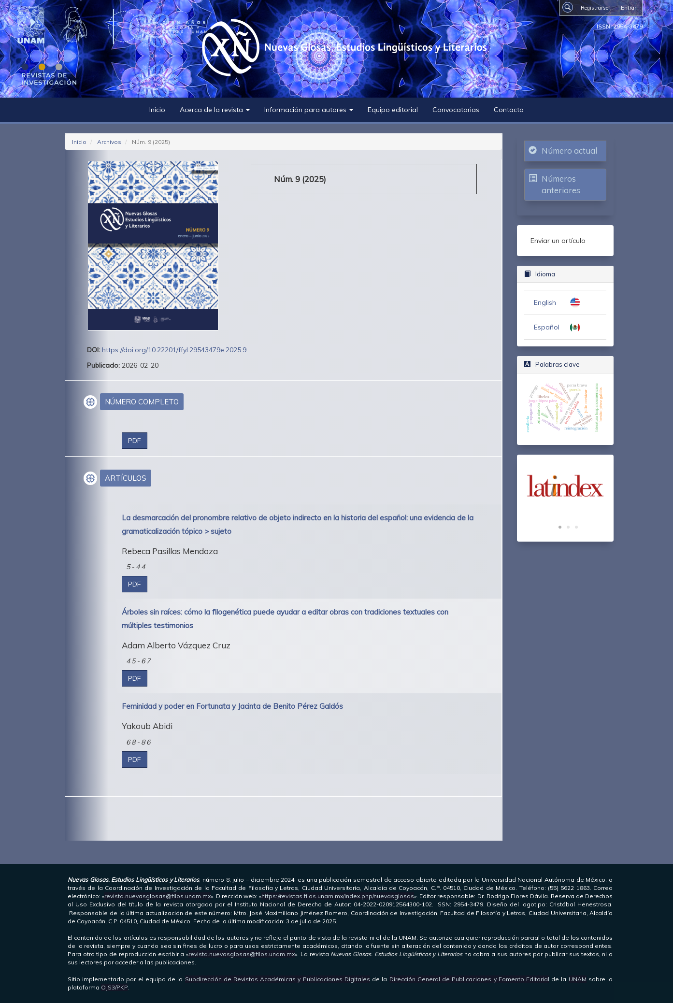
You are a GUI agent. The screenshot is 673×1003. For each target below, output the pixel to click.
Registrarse (594, 7)
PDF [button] (134, 440)
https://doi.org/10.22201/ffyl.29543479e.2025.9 (174, 349)
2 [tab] (568, 527)
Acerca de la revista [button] (215, 109)
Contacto (509, 109)
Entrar (628, 7)
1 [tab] (560, 527)
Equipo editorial (393, 109)
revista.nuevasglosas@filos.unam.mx (157, 896)
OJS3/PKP (114, 987)
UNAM (578, 979)
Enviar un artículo (558, 240)
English (545, 302)
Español (546, 327)
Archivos (109, 141)
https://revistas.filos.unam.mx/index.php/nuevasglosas (337, 896)
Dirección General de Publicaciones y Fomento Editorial (469, 979)
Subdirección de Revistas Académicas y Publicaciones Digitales (277, 979)
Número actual (569, 150)
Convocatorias (455, 109)
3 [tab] (576, 527)
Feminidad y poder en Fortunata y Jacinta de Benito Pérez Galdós (232, 706)
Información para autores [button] (308, 109)
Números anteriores (561, 184)
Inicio (157, 109)
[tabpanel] (565, 486)
